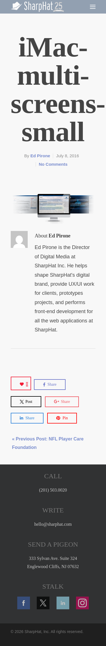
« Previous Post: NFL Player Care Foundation (48, 443)
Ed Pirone (40, 155)
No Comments (53, 164)
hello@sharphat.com (53, 524)
